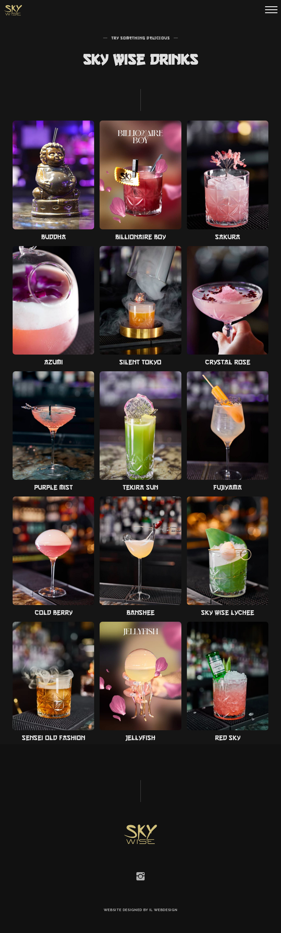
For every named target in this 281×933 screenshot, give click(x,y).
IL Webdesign (163, 910)
